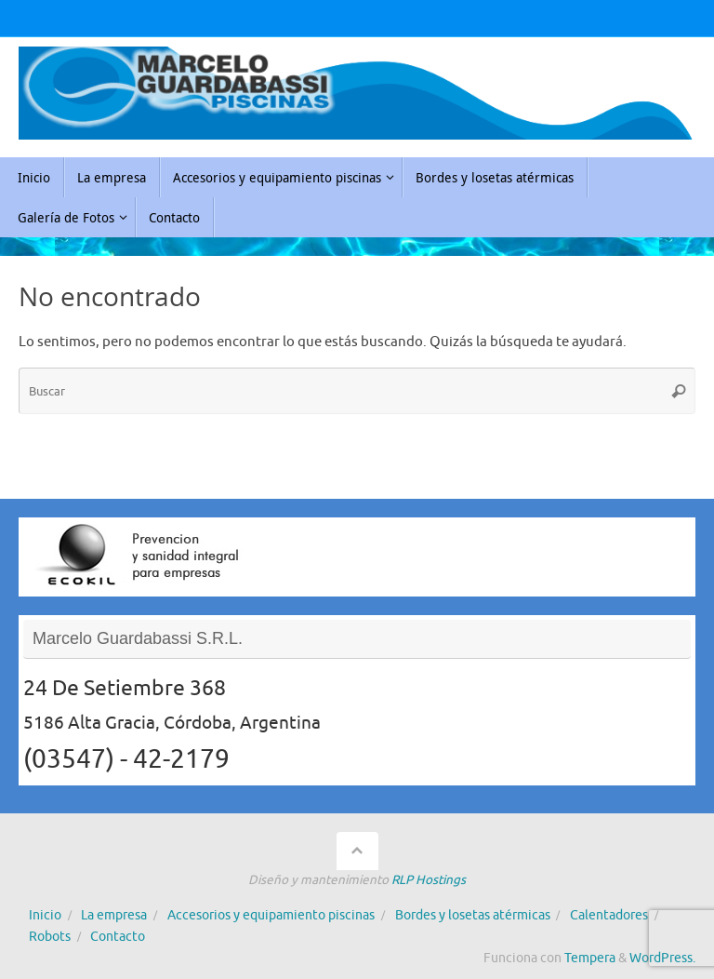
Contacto (117, 937)
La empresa (114, 915)
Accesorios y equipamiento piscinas (271, 915)
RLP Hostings (428, 880)
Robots (50, 937)
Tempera (589, 958)
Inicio (45, 915)
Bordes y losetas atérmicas (472, 915)
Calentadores (609, 915)
